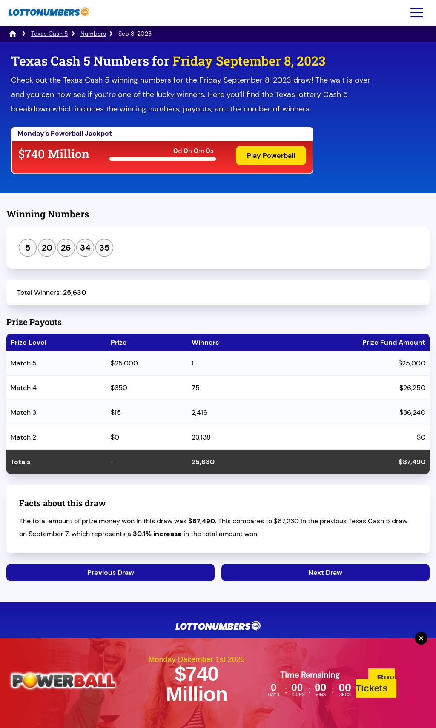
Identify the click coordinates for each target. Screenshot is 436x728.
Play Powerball (271, 155)
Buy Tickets (375, 683)
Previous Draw (110, 572)
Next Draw (325, 572)
